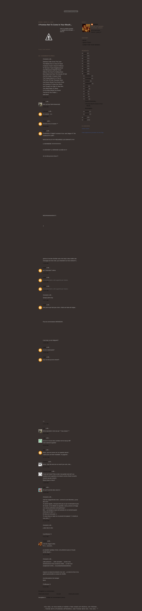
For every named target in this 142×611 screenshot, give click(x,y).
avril (86, 96)
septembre (88, 83)
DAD (44, 487)
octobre (87, 81)
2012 (85, 63)
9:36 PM (46, 587)
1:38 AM (46, 343)
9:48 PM (46, 126)
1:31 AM (46, 273)
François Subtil (47, 471)
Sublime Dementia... (91, 101)
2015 (85, 56)
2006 (85, 120)
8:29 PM (46, 445)
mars (87, 99)
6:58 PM (46, 492)
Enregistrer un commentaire (46, 591)
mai (86, 94)
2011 (85, 66)
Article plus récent (43, 594)
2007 (85, 117)
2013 (85, 61)
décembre (88, 76)
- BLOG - (84, 40)
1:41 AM (46, 424)
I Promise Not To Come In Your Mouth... (55, 25)
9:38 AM (46, 97)
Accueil (59, 594)
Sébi (44, 450)
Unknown (45, 111)
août (86, 86)
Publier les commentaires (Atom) (55, 597)
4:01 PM (46, 536)
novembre (88, 78)
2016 (85, 53)
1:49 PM (46, 482)
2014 (85, 58)
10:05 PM (46, 457)
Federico (45, 461)
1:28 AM (46, 263)
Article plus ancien (74, 594)
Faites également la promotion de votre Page (93, 132)
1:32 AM (46, 282)
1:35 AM (46, 290)
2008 (85, 73)
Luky (44, 438)
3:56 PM (46, 107)
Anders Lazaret (85, 128)
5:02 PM (46, 116)
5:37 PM (46, 433)
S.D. (44, 101)
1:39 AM (46, 352)
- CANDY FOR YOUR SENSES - (91, 45)
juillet (87, 88)
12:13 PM (46, 554)
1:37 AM (46, 300)
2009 (85, 71)
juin (86, 91)
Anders (45, 541)
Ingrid (44, 131)
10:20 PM (46, 467)
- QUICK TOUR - (86, 42)
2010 (85, 68)
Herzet (45, 121)
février (87, 111)
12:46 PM (46, 520)
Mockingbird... (89, 108)
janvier (87, 114)
